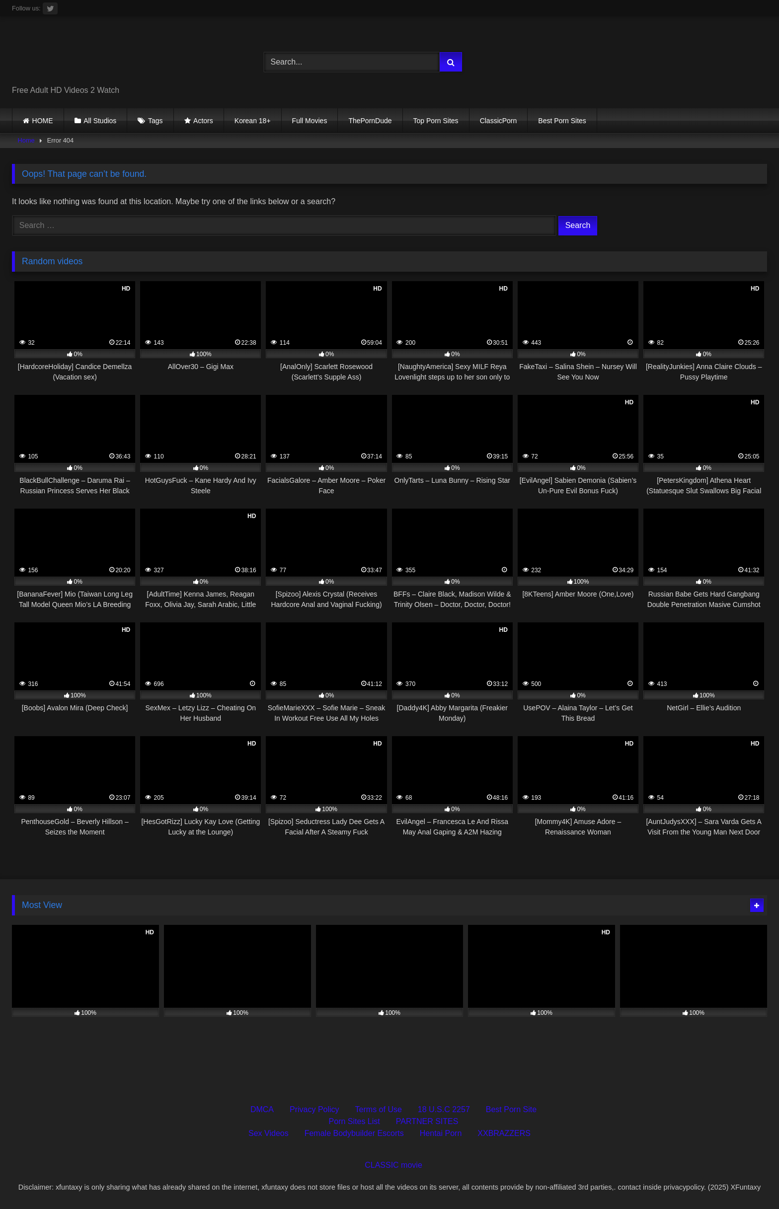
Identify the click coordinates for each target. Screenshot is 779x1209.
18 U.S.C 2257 (444, 1109)
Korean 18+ (252, 121)
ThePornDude (369, 121)
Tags (155, 121)
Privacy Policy (314, 1109)
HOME (42, 121)
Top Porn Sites (436, 121)
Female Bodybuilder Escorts (354, 1133)
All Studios (99, 121)
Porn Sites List (354, 1121)
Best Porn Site (511, 1109)
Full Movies (309, 121)
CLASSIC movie (393, 1165)
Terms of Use (378, 1109)
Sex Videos (268, 1133)
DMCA (262, 1109)
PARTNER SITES (427, 1121)
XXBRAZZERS (504, 1133)
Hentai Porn (441, 1133)
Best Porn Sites (562, 121)
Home (26, 140)
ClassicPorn (498, 121)
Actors (203, 121)
